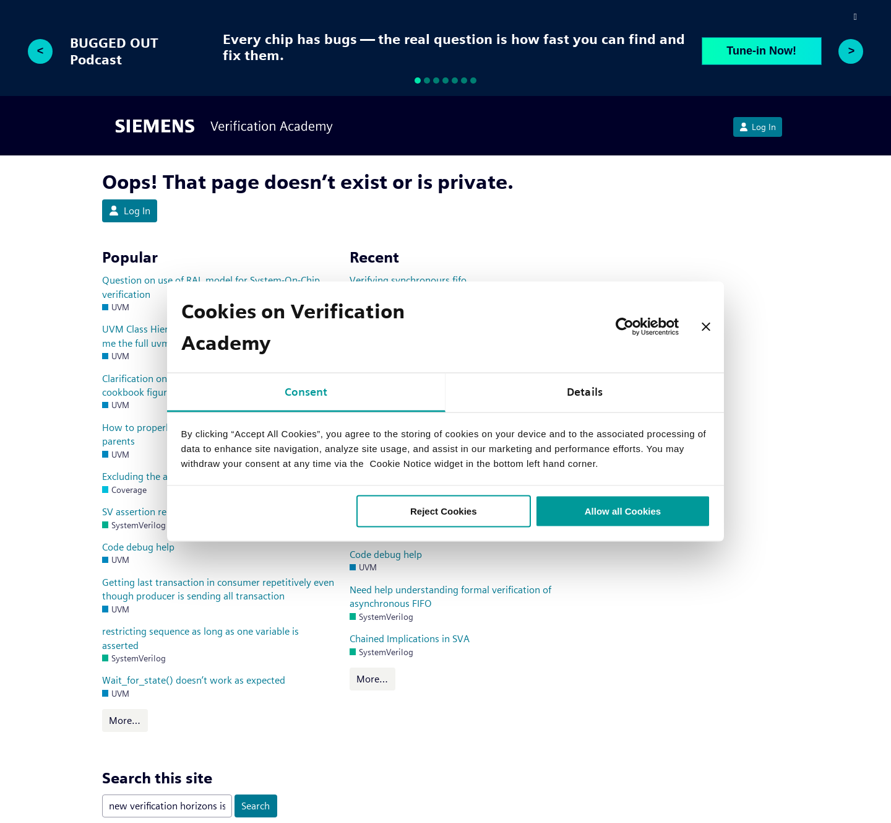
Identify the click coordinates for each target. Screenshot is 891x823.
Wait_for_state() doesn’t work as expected (193, 680)
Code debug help (138, 547)
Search (255, 806)
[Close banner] (706, 327)
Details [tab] (585, 391)
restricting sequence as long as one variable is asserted (200, 638)
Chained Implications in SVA (410, 639)
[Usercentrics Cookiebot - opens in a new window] (624, 327)
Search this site (157, 778)
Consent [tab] (306, 391)
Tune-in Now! (761, 51)
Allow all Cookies (623, 510)
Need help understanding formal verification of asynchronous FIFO (450, 596)
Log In (757, 127)
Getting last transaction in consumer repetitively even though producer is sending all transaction (218, 589)
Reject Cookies (443, 510)
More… (124, 720)
